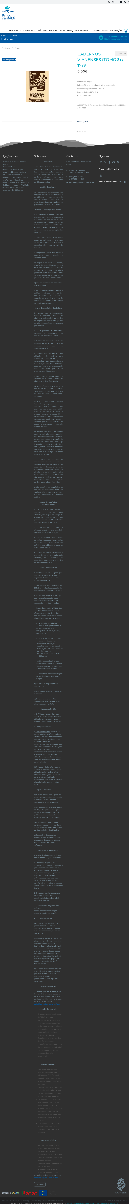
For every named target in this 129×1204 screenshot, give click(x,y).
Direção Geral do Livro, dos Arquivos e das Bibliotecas (13, 188)
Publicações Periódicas (11, 48)
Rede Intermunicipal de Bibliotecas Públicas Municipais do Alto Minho (16, 183)
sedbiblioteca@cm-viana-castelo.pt (47, 1004)
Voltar (121, 53)
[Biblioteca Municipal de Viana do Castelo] (8, 13)
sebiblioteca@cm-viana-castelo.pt (47, 1178)
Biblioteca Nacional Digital (13, 169)
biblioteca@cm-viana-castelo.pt (81, 183)
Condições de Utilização (110, 1201)
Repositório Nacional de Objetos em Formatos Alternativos (15, 178)
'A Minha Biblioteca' (108, 182)
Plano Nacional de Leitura (13, 175)
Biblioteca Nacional (10, 167)
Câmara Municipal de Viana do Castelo (14, 163)
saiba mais (40, 1184)
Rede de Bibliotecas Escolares (14, 172)
